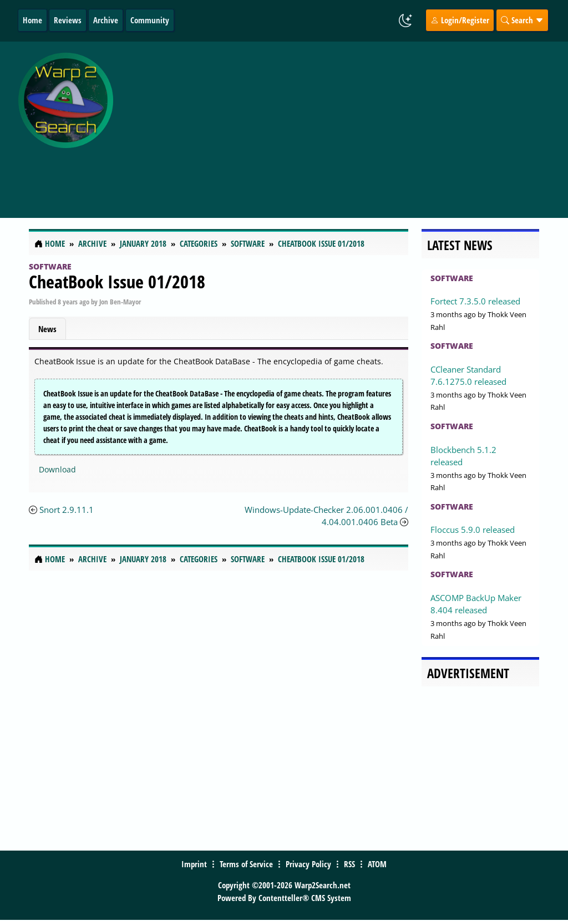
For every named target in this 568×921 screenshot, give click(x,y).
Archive (105, 20)
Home (32, 20)
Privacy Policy (308, 863)
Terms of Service (246, 863)
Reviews (68, 20)
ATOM (377, 863)
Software (50, 266)
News (47, 328)
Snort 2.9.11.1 (66, 509)
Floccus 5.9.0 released (472, 529)
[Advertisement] (343, 123)
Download (57, 469)
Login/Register (459, 20)
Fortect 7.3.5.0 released (475, 301)
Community (149, 20)
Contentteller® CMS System (304, 897)
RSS (349, 863)
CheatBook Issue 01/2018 (117, 281)
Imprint (194, 863)
